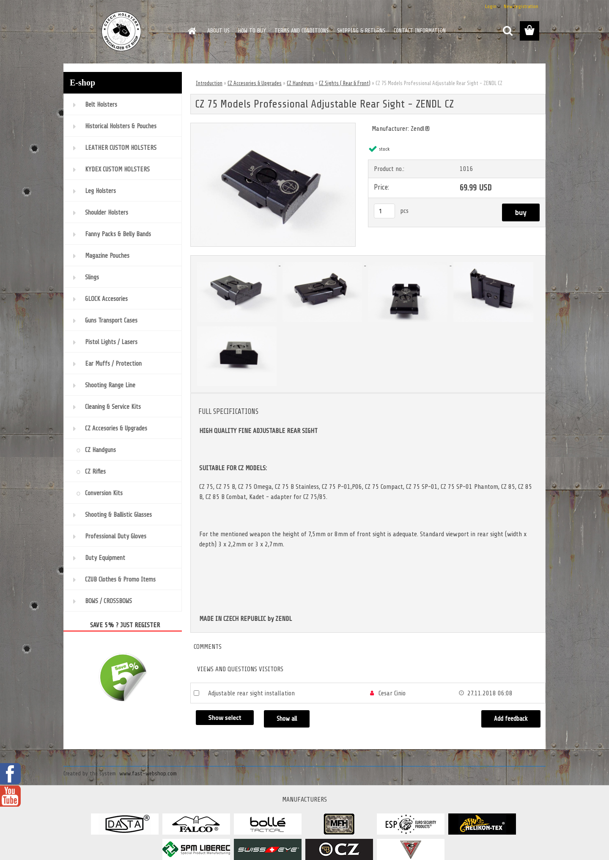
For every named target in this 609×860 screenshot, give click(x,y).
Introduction (209, 83)
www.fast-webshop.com (148, 773)
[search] (507, 31)
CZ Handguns (300, 83)
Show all (287, 718)
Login (491, 6)
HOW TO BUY (252, 31)
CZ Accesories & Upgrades (255, 83)
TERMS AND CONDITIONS (301, 31)
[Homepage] (191, 31)
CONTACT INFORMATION (420, 31)
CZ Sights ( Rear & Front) (344, 83)
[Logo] (121, 31)
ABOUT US (218, 31)
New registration (521, 6)
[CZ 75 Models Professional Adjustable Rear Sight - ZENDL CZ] (273, 126)
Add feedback (511, 718)
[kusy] (384, 211)
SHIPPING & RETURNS (361, 31)
